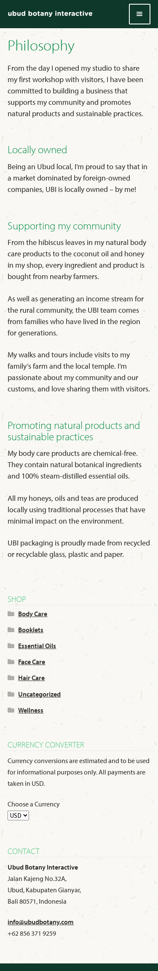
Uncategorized (39, 694)
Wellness (30, 710)
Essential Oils (37, 645)
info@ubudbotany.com (41, 922)
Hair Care (31, 677)
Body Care (32, 613)
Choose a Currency (34, 804)
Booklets (30, 629)
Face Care (31, 661)
